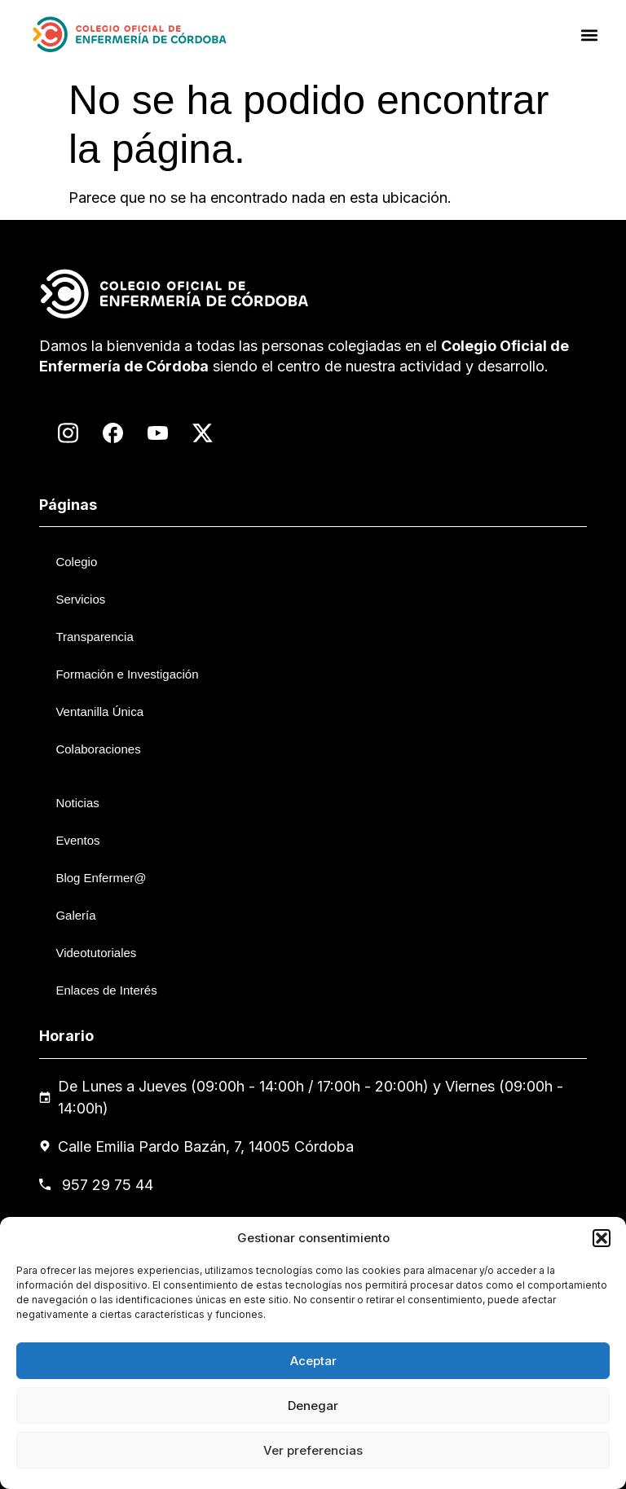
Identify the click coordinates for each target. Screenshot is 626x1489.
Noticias (77, 803)
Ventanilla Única (99, 711)
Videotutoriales (95, 953)
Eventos (77, 840)
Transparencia (94, 636)
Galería (75, 915)
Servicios (80, 599)
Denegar (313, 1405)
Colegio (76, 562)
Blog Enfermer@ (100, 878)
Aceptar (313, 1360)
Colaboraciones (97, 749)
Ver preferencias (313, 1450)
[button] (601, 1238)
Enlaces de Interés (105, 990)
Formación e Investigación (126, 674)
